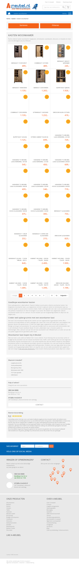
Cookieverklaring (51, 525)
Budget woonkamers (12, 520)
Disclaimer (22, 565)
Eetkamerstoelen (11, 525)
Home (8, 21)
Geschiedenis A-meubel (54, 522)
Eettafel (8, 527)
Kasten (13, 21)
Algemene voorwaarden (54, 524)
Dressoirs (9, 524)
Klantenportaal (67, 2)
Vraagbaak (50, 527)
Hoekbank (9, 522)
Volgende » (63, 298)
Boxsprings (9, 518)
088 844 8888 (13, 393)
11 (52, 298)
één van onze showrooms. (27, 351)
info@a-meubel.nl (15, 400)
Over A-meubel (49, 2)
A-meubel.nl (27, 564)
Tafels (8, 513)
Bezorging (49, 513)
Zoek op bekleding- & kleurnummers (57, 533)
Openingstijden (51, 511)
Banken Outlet (10, 531)
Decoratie (9, 533)
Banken (8, 507)
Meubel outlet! (10, 516)
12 (56, 298)
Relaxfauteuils (10, 529)
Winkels (58, 2)
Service (49, 518)
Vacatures (50, 529)
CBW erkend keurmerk (53, 516)
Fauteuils (9, 514)
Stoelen (8, 511)
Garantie (49, 514)
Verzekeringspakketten (53, 520)
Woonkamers (10, 505)
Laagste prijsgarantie (53, 509)
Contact (39, 407)
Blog (48, 531)
